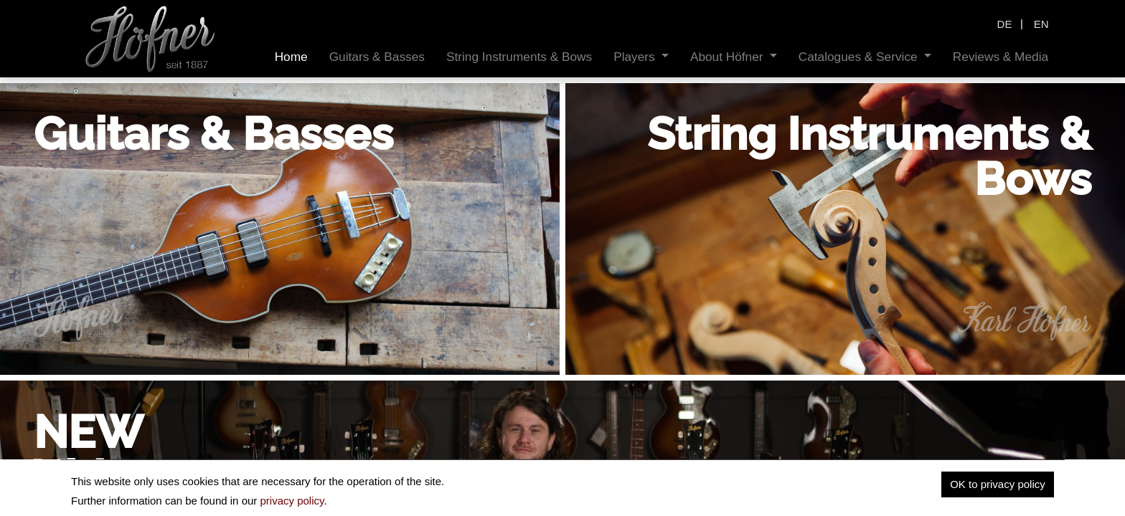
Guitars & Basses (213, 134)
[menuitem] (291, 57)
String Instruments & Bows (869, 157)
